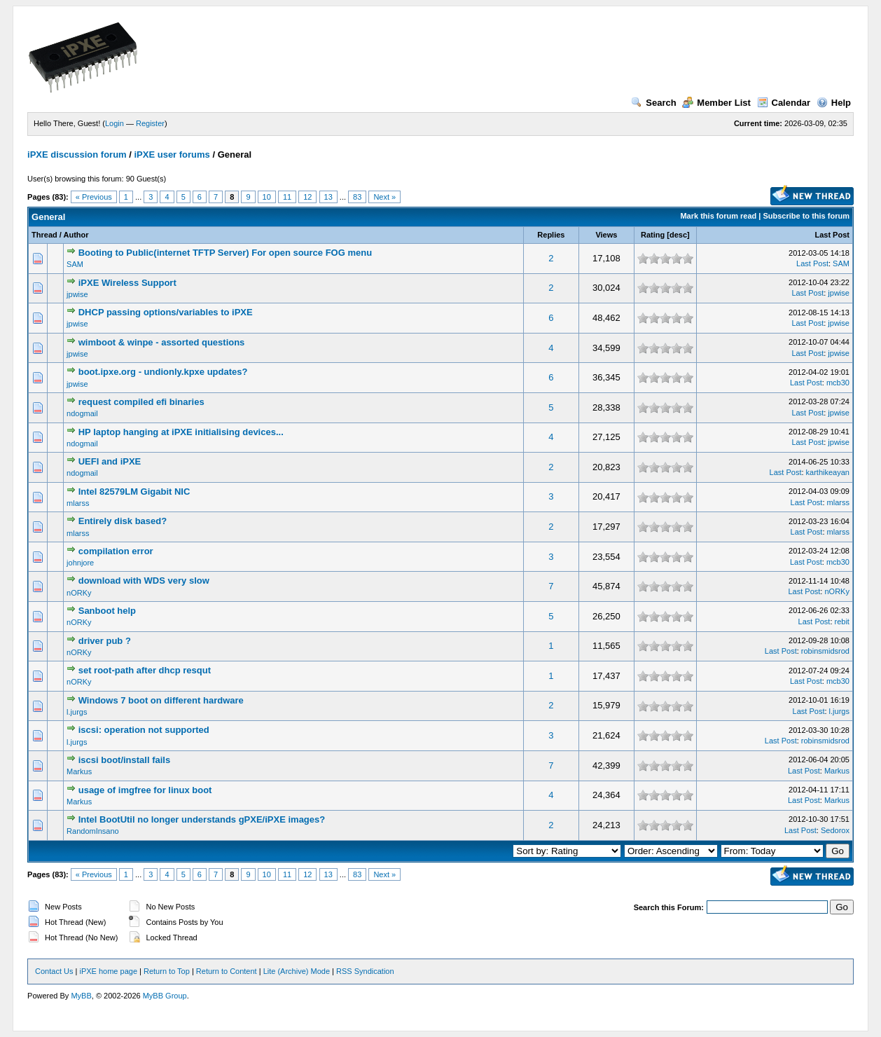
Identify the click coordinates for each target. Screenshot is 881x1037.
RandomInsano (93, 831)
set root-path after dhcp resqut (144, 670)
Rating (653, 235)
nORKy (79, 593)
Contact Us (54, 971)
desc (678, 235)
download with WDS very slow (143, 580)
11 (287, 197)
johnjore (80, 562)
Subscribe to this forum (806, 216)
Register (150, 123)
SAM (75, 264)
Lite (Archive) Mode (296, 971)
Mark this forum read (718, 216)
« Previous (94, 197)
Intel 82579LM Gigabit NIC (134, 491)
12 (307, 197)
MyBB (81, 995)
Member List (716, 102)
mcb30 (837, 382)
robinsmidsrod (825, 651)
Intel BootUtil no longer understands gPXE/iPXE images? (202, 819)
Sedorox (835, 830)
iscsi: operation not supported (143, 729)
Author (76, 235)
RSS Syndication (365, 971)
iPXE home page (108, 971)
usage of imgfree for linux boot (145, 790)
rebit (842, 621)
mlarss (78, 503)
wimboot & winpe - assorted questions (161, 342)
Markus (79, 771)
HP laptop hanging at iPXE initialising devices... (181, 432)
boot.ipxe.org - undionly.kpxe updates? (163, 371)
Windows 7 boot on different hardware (161, 700)
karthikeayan (827, 472)
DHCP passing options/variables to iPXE (165, 312)
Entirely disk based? (122, 521)
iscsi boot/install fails (124, 760)
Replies (550, 235)
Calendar (784, 102)
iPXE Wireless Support (127, 282)
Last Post (831, 235)
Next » (384, 197)
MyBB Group (165, 995)
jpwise (77, 294)
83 (357, 197)
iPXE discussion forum (77, 154)
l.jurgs (77, 712)
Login (114, 123)
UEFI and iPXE (109, 461)
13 (328, 197)
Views (606, 235)
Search (653, 102)
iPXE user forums (171, 154)
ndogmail (82, 413)
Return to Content (226, 971)
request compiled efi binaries (141, 402)
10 (267, 197)
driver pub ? (104, 641)
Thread (44, 235)
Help (834, 102)
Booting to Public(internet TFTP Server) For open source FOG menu (225, 252)
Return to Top (167, 971)
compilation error (115, 551)
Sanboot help (107, 610)
